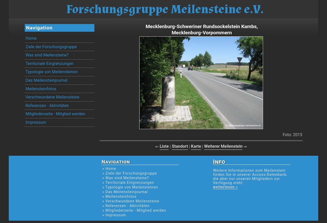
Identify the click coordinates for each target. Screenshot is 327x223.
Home (31, 38)
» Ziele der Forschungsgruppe (129, 173)
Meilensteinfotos (41, 88)
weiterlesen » (225, 187)
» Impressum (114, 215)
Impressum (36, 122)
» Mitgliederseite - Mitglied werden (134, 210)
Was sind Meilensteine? (47, 55)
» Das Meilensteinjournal (125, 192)
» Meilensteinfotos (119, 196)
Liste (164, 146)
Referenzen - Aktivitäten (47, 105)
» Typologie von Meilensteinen (130, 187)
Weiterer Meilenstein (223, 146)
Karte (196, 146)
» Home (109, 169)
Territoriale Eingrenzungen (49, 63)
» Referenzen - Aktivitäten (126, 206)
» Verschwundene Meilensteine (130, 201)
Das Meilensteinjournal (46, 80)
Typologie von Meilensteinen (52, 71)
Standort (180, 146)
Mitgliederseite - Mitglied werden (55, 113)
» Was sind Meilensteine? (125, 178)
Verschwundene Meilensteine (52, 97)
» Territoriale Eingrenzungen (128, 182)
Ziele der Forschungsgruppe (51, 46)
